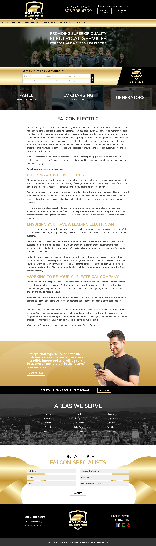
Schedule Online (104, 11)
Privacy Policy (88, 542)
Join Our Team (122, 11)
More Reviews (36, 372)
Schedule (104, 389)
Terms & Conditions (101, 542)
